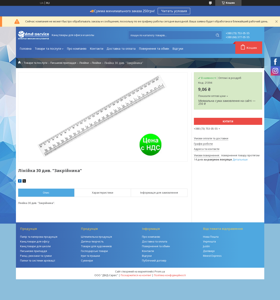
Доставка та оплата (121, 49)
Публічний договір (154, 260)
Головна (25, 49)
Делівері (209, 251)
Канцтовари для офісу (34, 241)
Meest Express (212, 256)
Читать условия (174, 11)
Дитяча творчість (92, 241)
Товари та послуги (48, 49)
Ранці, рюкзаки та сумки (36, 256)
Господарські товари (94, 251)
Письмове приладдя (33, 251)
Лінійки (84, 63)
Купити (228, 121)
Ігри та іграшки (90, 256)
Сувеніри (87, 260)
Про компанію (77, 49)
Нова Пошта (211, 237)
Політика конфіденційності (170, 275)
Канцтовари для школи (35, 246)
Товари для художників (96, 246)
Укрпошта (209, 241)
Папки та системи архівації (37, 260)
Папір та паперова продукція (38, 237)
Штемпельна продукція (96, 237)
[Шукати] (217, 35)
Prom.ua (160, 271)
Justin (206, 246)
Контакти (96, 49)
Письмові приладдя (63, 63)
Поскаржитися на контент (136, 275)
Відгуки (177, 49)
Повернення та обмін (154, 49)
